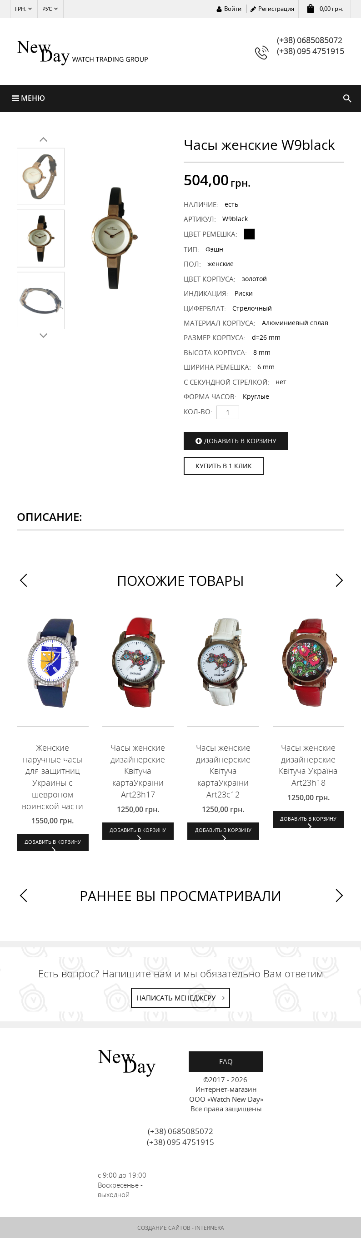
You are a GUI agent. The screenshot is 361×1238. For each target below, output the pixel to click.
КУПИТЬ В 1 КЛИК (224, 465)
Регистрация (276, 9)
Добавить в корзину (240, 440)
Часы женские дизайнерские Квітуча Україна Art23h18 (308, 765)
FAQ (226, 1061)
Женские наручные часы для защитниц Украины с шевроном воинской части (52, 777)
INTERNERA (209, 1228)
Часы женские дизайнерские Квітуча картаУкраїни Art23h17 (137, 771)
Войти (232, 9)
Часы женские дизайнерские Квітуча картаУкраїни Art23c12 (223, 771)
